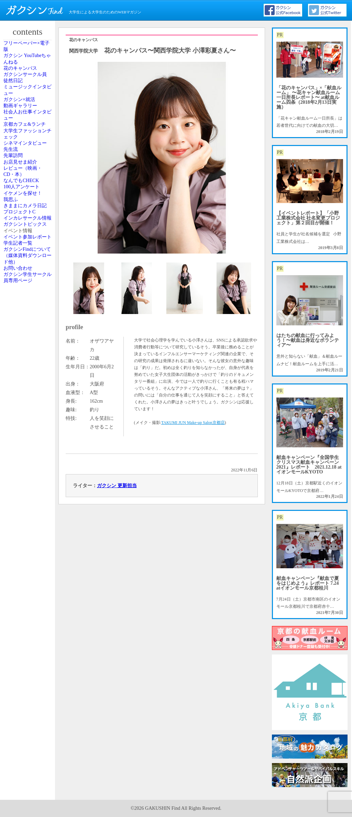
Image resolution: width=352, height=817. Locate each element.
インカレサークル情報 (28, 439)
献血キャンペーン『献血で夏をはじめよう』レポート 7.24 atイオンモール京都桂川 (307, 583)
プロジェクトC (26, 420)
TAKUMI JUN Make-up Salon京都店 (193, 422)
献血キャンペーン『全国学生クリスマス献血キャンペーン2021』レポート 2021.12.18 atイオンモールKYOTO (309, 464)
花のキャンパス (26, 91)
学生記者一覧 (24, 517)
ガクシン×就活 (25, 150)
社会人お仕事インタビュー (28, 184)
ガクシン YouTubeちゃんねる (28, 72)
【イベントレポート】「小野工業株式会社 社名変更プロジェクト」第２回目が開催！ (308, 218)
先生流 (18, 268)
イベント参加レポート (28, 498)
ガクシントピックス (28, 461)
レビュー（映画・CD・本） (28, 318)
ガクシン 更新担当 (117, 485)
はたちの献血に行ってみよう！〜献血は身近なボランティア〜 (307, 340)
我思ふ (18, 383)
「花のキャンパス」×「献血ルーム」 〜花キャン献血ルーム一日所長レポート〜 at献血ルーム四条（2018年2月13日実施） (309, 97)
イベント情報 (24, 480)
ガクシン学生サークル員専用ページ (28, 579)
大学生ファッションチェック (28, 228)
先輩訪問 (20, 284)
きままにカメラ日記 (28, 401)
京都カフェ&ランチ (28, 206)
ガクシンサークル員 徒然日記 (28, 109)
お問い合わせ (24, 560)
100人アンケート (27, 352)
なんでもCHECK (27, 337)
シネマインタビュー (28, 249)
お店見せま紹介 (26, 299)
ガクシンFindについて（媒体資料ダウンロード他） (28, 538)
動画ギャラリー (26, 166)
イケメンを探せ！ (28, 368)
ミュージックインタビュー (28, 131)
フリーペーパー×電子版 (29, 50)
